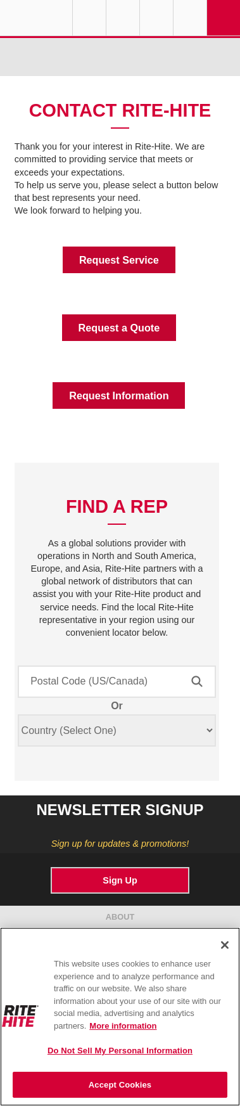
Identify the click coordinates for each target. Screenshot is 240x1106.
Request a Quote (119, 327)
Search (190, 17)
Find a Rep (122, 17)
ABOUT (120, 917)
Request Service (119, 260)
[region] (120, 1016)
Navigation (223, 17)
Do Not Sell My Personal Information (120, 1050)
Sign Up (120, 880)
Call (156, 17)
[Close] (225, 945)
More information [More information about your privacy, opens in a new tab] (122, 1026)
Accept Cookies (120, 1085)
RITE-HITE (36, 17)
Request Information (118, 395)
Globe (89, 17)
